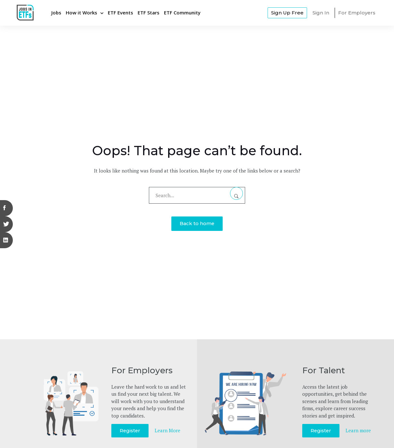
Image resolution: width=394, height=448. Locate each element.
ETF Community (182, 12)
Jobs (56, 12)
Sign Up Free (287, 13)
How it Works (81, 12)
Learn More (168, 430)
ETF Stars (148, 12)
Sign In (321, 13)
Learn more (359, 430)
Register (130, 430)
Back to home (197, 223)
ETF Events (120, 12)
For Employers (356, 13)
